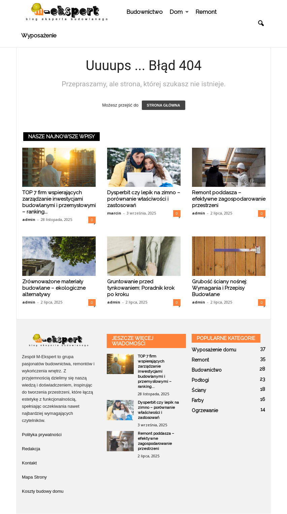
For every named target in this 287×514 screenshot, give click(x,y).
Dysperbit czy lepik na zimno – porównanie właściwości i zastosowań (143, 199)
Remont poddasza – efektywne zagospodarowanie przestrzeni (228, 199)
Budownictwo (144, 11)
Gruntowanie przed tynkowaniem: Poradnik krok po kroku (140, 288)
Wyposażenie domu (214, 349)
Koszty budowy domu (43, 491)
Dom (179, 12)
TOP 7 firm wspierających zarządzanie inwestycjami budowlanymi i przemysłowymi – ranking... (59, 202)
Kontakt (29, 462)
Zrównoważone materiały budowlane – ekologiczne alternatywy (54, 288)
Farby (198, 400)
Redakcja (31, 448)
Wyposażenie (39, 35)
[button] (260, 23)
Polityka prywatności (42, 434)
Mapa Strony (34, 477)
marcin (114, 213)
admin (28, 219)
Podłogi (200, 380)
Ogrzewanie (205, 410)
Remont (206, 11)
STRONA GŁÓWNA (163, 105)
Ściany (199, 390)
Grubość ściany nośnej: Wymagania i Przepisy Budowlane (219, 288)
